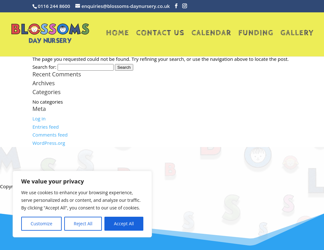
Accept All (124, 224)
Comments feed (49, 134)
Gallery (297, 34)
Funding (255, 34)
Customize (41, 224)
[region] (82, 204)
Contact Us (160, 34)
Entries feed (45, 127)
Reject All (83, 224)
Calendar (211, 34)
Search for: (44, 67)
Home (117, 34)
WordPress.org (48, 143)
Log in (39, 118)
